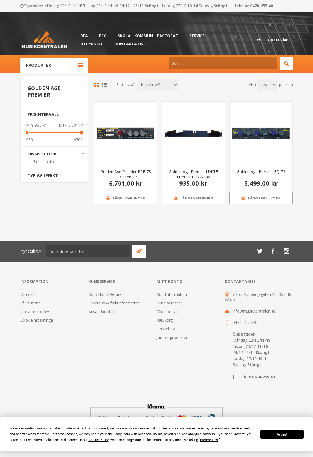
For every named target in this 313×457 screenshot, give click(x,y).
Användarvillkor (102, 311)
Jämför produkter (172, 337)
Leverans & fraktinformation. (114, 303)
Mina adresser (169, 303)
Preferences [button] (209, 440)
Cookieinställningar (37, 320)
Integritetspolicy (34, 311)
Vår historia (30, 303)
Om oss (27, 294)
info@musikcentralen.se (254, 311)
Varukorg (165, 320)
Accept (282, 434)
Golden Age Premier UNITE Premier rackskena (193, 174)
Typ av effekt (43, 175)
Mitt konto (283, 24)
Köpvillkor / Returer (105, 294)
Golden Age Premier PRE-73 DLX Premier (125, 174)
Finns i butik (42, 153)
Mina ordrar (167, 311)
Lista (104, 85)
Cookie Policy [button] (98, 440)
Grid (96, 85)
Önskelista (166, 328)
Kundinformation (172, 294)
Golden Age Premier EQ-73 (261, 171)
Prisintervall (43, 114)
